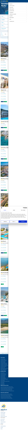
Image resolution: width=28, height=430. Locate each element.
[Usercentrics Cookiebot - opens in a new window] (23, 207)
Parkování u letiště (3, 412)
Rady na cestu (2, 420)
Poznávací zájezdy (3, 362)
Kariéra (1, 428)
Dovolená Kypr (2, 382)
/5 (2, 70)
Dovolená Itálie (2, 383)
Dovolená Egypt (3, 380)
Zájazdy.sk (2, 423)
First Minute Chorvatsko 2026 (4, 365)
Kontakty (2, 427)
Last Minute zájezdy (3, 370)
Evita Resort (3, 241)
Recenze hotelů (3, 419)
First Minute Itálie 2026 (3, 366)
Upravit (14, 221)
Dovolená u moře (3, 367)
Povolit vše (22, 221)
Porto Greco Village (5, 147)
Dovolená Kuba (2, 384)
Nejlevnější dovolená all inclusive (5, 368)
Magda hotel (3, 89)
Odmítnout (5, 221)
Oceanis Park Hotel (5, 121)
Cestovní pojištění (3, 413)
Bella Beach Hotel (4, 178)
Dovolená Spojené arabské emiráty (5, 381)
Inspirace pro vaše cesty (4, 416)
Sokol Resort (3, 58)
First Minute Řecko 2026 (4, 363)
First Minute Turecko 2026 (4, 364)
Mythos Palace (4, 303)
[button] (10, 3)
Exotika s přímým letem (3, 369)
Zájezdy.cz (3, 353)
